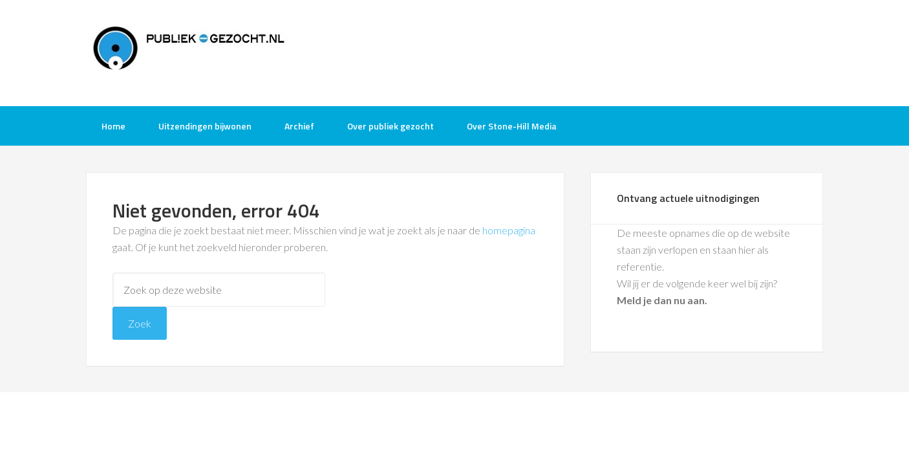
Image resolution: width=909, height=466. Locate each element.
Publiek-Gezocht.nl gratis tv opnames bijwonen (189, 52)
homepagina (508, 230)
